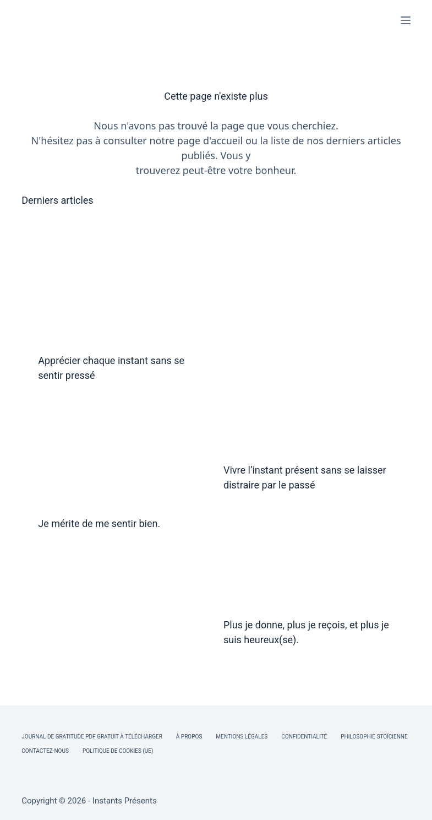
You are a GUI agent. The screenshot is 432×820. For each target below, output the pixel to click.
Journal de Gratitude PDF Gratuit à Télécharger (91, 737)
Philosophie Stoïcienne (374, 737)
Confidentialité (304, 737)
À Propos (189, 737)
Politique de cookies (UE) (118, 751)
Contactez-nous (45, 751)
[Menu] (406, 20)
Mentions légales (241, 737)
